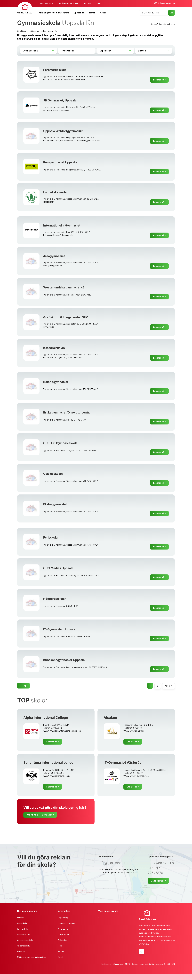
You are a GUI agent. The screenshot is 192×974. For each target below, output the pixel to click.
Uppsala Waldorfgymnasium (63, 131)
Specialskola (22, 929)
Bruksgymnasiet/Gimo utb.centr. (66, 412)
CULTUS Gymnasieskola (60, 443)
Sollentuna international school (48, 762)
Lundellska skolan (55, 192)
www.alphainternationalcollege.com (65, 731)
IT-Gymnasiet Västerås (122, 762)
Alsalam (110, 718)
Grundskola (22, 923)
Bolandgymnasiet (55, 382)
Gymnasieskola (38, 31)
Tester (92, 12)
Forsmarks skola (54, 70)
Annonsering (63, 929)
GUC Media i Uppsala (58, 568)
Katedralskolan (54, 348)
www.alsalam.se (137, 731)
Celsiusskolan (53, 473)
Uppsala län (52, 31)
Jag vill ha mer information (39, 815)
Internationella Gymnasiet (61, 225)
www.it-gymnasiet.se (139, 776)
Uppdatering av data (66, 923)
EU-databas (45, 3)
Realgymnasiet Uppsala (60, 162)
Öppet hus (79, 12)
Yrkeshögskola (23, 946)
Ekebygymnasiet (55, 504)
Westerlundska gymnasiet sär (64, 287)
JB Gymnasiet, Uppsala (59, 100)
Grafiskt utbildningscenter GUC (65, 317)
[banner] (25, 8)
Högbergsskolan (54, 598)
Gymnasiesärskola (25, 940)
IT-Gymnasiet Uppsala (59, 629)
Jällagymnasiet (54, 256)
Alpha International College (45, 718)
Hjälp (60, 946)
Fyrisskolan (51, 537)
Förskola (20, 917)
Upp (24, 685)
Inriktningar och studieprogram (54, 12)
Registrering (63, 917)
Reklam (87, 3)
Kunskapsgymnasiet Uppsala (64, 660)
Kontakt (99, 3)
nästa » (168, 686)
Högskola (21, 951)
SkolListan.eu (23, 31)
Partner (61, 951)
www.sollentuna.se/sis (60, 776)
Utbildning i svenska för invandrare (31, 957)
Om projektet (63, 934)
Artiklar (103, 12)
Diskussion (62, 940)
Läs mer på (158, 80)
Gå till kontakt (157, 881)
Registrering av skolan (68, 3)
